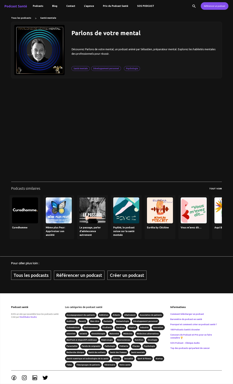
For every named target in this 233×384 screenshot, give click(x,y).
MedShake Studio (28, 317)
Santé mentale (48, 18)
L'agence (89, 6)
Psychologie (132, 68)
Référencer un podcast (214, 6)
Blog (54, 6)
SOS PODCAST (145, 6)
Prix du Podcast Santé (115, 6)
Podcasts (38, 6)
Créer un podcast (127, 275)
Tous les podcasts (21, 18)
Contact (70, 6)
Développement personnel (106, 68)
